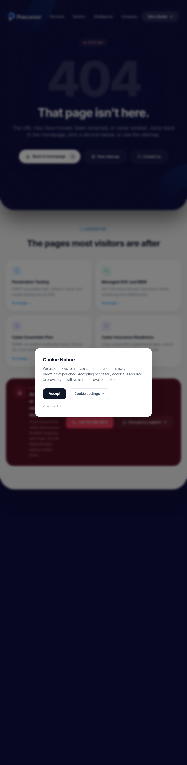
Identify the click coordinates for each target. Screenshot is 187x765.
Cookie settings (89, 394)
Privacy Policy (52, 406)
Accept (54, 394)
